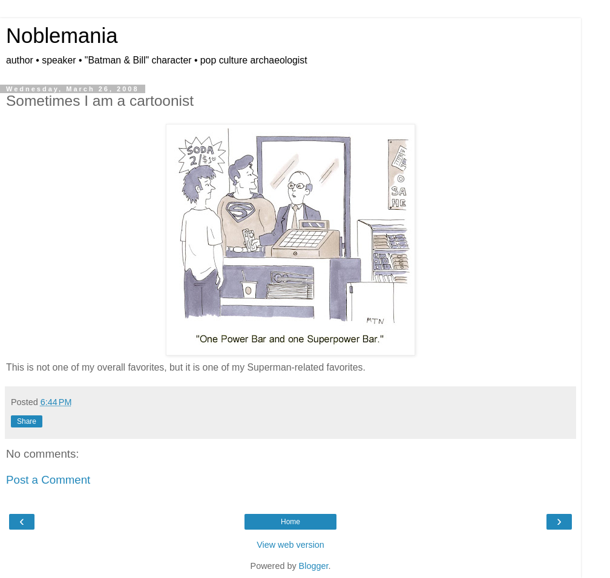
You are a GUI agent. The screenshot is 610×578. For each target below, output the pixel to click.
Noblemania (61, 35)
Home (290, 522)
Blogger (314, 566)
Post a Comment (48, 479)
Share (26, 421)
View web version (290, 545)
